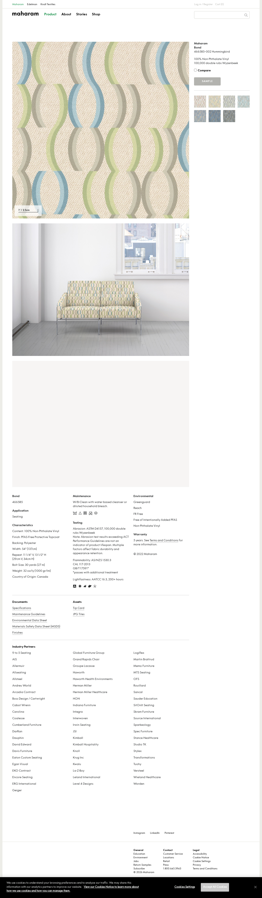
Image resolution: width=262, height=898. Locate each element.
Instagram (139, 833)
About (66, 14)
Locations (168, 857)
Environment (140, 857)
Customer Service (173, 854)
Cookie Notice (201, 857)
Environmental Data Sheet (29, 620)
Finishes (17, 632)
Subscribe (139, 868)
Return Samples (142, 865)
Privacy (197, 865)
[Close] (255, 887)
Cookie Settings (202, 861)
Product (50, 14)
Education (139, 854)
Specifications (21, 608)
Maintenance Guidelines (28, 614)
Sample (207, 81)
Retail (166, 861)
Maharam (18, 4)
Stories (81, 14)
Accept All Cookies (215, 887)
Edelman (32, 4)
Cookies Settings (184, 887)
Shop (96, 14)
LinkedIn (155, 833)
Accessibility (200, 854)
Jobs (136, 861)
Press (166, 865)
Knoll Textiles (48, 4)
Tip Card (78, 608)
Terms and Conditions (164, 540)
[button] (50, 18)
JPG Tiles (79, 614)
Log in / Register (203, 4)
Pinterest (169, 833)
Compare (204, 70)
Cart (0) (219, 4)
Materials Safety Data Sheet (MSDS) (36, 626)
